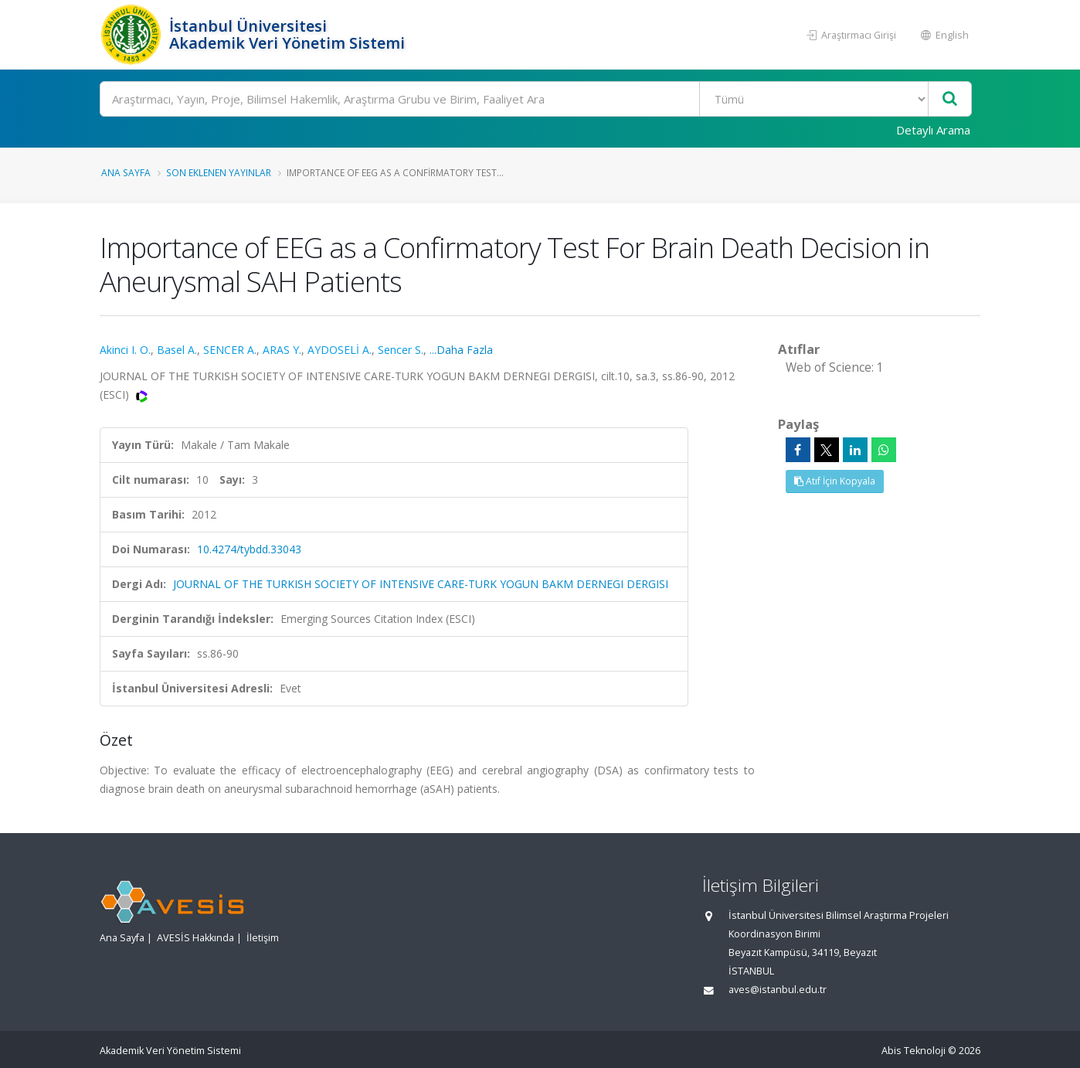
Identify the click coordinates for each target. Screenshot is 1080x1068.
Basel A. (177, 349)
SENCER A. (229, 349)
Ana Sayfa (126, 172)
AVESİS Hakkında (195, 937)
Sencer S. (400, 349)
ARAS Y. (282, 349)
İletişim (262, 937)
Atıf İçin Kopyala (834, 481)
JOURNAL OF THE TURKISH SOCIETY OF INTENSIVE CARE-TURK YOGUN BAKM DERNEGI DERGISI (420, 584)
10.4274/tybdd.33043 (249, 549)
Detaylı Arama (933, 130)
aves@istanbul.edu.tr (777, 989)
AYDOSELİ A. (339, 349)
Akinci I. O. (125, 349)
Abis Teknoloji (913, 1050)
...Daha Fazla (461, 349)
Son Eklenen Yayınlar (218, 172)
